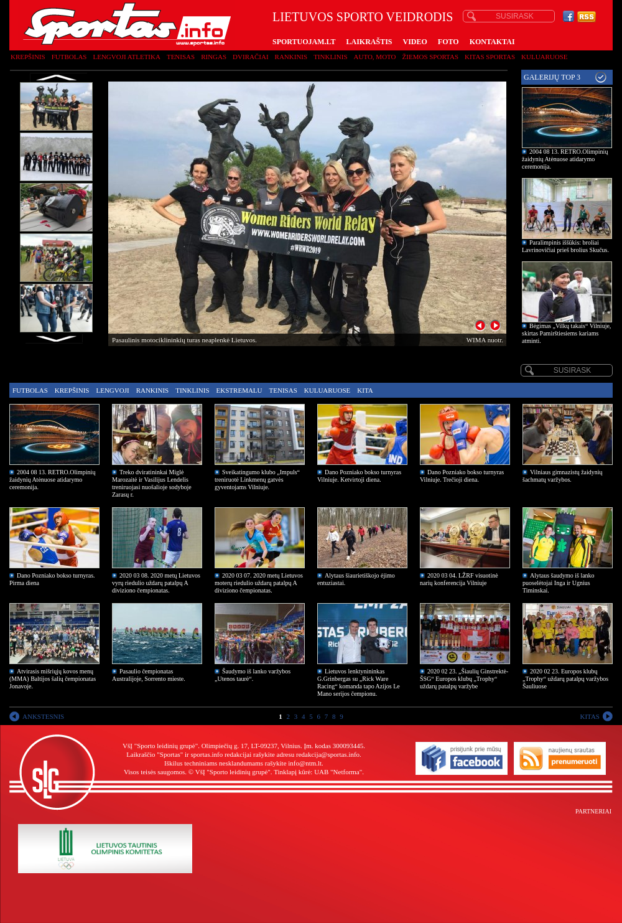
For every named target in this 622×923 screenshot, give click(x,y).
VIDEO (415, 41)
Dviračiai (250, 56)
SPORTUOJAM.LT (303, 41)
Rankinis (291, 56)
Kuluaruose (544, 56)
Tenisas (181, 56)
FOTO (448, 41)
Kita (365, 390)
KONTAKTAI (492, 41)
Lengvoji (112, 390)
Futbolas (69, 56)
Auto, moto (375, 56)
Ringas (213, 56)
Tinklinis (330, 56)
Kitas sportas (490, 56)
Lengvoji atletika (126, 56)
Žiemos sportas (430, 56)
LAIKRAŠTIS (369, 41)
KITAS (590, 716)
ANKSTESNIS (43, 716)
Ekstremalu (239, 390)
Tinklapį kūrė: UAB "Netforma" (318, 771)
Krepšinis (28, 56)
